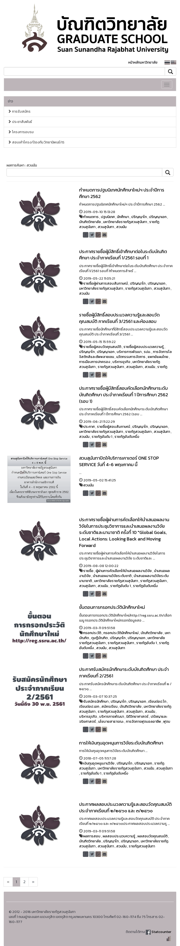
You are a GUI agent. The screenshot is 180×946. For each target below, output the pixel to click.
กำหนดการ (91, 217)
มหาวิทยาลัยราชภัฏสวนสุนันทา (125, 222)
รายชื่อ (88, 571)
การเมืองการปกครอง (94, 361)
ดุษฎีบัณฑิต (99, 638)
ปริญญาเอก (157, 217)
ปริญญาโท (139, 217)
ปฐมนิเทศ (108, 217)
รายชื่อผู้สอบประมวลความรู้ (143, 346)
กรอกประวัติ (92, 633)
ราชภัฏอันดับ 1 (102, 436)
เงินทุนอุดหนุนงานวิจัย (98, 763)
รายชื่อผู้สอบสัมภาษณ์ (113, 426)
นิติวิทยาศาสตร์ (137, 716)
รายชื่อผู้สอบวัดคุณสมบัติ (102, 346)
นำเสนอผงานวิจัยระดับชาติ (112, 576)
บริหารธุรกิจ (121, 361)
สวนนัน (121, 227)
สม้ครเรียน (109, 706)
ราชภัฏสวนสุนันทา (138, 288)
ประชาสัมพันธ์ (20, 121)
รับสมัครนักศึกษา (95, 701)
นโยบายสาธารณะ (111, 721)
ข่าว (10, 101)
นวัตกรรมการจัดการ (130, 356)
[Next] (8, 882)
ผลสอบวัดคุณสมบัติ (152, 836)
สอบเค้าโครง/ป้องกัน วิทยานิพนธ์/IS (36, 142)
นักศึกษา (123, 217)
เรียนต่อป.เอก (89, 706)
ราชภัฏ (162, 366)
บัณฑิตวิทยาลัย (90, 222)
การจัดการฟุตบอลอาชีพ (143, 721)
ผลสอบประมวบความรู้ (119, 836)
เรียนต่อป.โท (157, 701)
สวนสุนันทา (106, 227)
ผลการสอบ (91, 836)
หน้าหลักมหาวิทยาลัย (142, 62)
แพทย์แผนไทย (158, 356)
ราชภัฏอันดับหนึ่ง (126, 436)
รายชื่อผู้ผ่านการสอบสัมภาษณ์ (105, 283)
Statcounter (161, 931)
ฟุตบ (166, 721)
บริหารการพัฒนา (129, 351)
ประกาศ (89, 426)
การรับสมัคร (19, 111)
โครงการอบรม (21, 132)
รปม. (147, 351)
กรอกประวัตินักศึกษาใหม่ (120, 633)
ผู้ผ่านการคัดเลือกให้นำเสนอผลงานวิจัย (124, 571)
